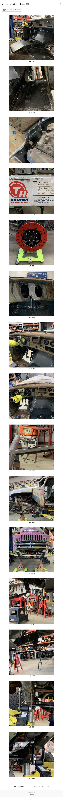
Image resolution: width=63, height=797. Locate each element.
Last (48, 786)
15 (36, 786)
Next (43, 786)
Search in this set (14, 10)
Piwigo (32, 794)
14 (34, 786)
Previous (21, 786)
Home (7, 4)
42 (39, 786)
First (15, 786)
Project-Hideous (18, 4)
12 (30, 786)
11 (28, 786)
